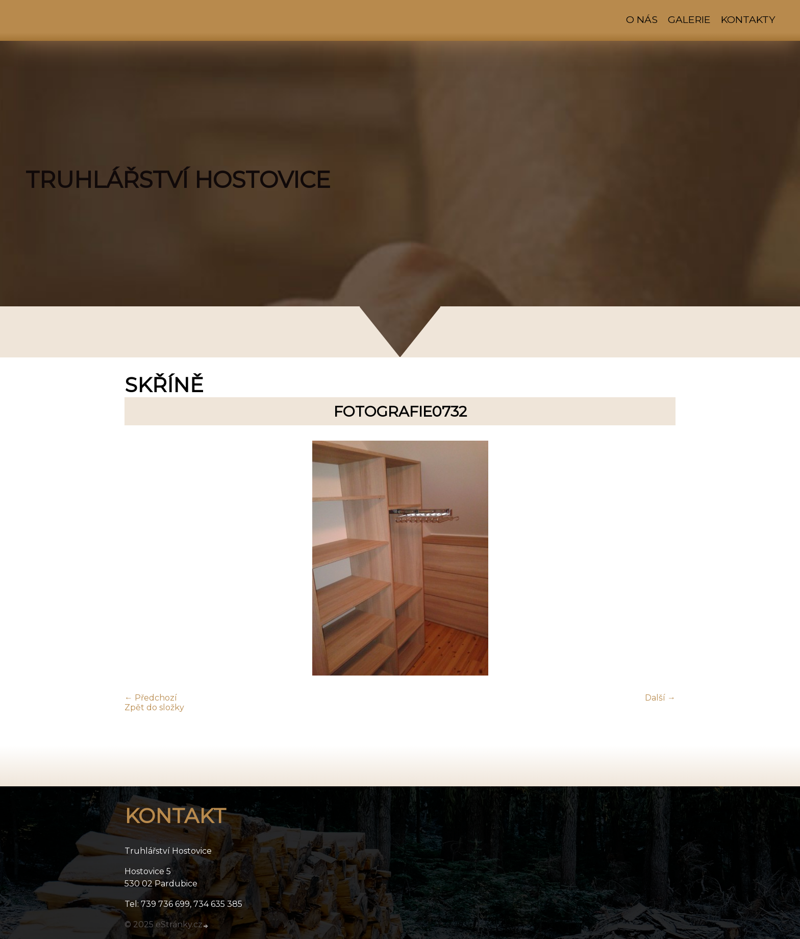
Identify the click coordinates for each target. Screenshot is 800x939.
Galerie (689, 19)
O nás (642, 19)
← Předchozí (150, 698)
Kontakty (748, 19)
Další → (660, 698)
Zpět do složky (154, 707)
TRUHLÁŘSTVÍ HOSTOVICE (178, 180)
